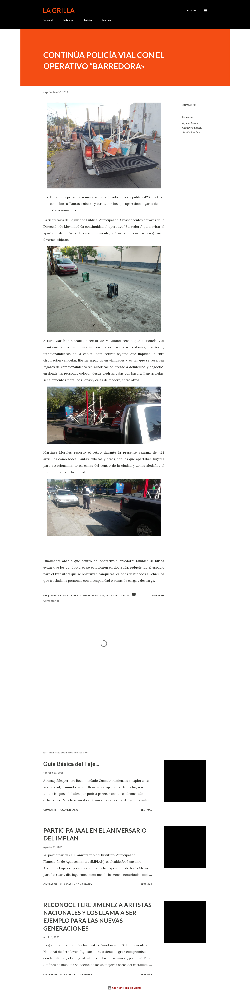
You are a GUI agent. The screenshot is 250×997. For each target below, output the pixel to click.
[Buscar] (191, 10)
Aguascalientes (190, 123)
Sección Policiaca (191, 132)
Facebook (48, 19)
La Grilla (59, 10)
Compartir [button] (189, 105)
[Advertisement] (98, 710)
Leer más (146, 809)
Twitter (88, 19)
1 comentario (69, 809)
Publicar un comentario (76, 884)
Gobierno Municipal (192, 127)
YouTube (106, 19)
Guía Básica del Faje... (71, 763)
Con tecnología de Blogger (125, 987)
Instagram (68, 19)
